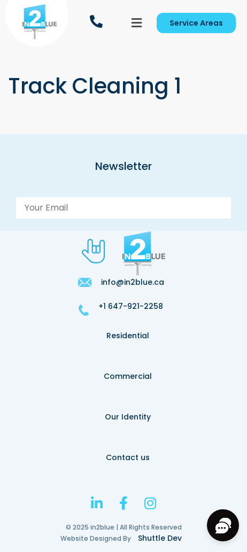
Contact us (128, 457)
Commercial (128, 376)
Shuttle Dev (160, 538)
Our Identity (128, 416)
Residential (127, 335)
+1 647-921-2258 (130, 306)
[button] (137, 23)
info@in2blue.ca (132, 282)
